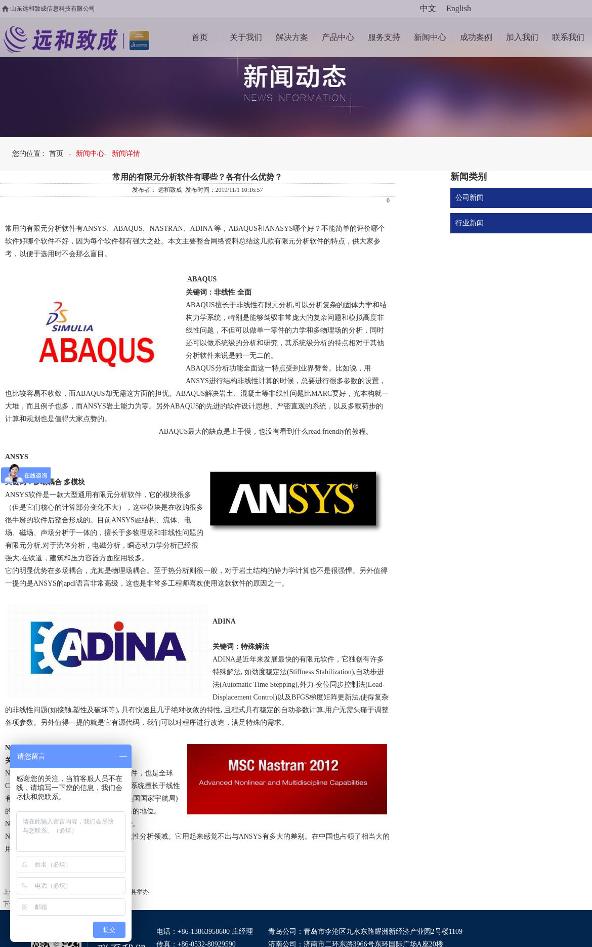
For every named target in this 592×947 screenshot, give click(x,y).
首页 (200, 37)
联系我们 (568, 37)
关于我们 (246, 37)
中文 (428, 8)
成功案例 (476, 37)
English (458, 8)
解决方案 (292, 37)
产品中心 (338, 37)
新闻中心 (430, 37)
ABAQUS (128, 228)
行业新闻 (469, 223)
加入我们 (522, 37)
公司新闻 (469, 197)
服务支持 (384, 37)
